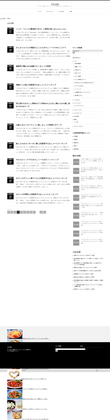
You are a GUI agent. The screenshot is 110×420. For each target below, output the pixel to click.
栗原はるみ (76, 142)
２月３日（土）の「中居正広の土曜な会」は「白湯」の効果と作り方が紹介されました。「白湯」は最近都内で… (92, 169)
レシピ (39, 11)
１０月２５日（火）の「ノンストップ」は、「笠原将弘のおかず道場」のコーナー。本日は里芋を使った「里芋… (92, 205)
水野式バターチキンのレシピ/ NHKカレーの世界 (84, 255)
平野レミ (76, 145)
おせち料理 (76, 116)
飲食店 (75, 119)
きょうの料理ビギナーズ (80, 79)
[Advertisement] (86, 32)
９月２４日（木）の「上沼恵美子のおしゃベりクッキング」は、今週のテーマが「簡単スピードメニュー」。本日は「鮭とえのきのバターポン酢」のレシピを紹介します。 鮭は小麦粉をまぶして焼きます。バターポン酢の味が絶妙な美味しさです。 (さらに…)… (43, 149)
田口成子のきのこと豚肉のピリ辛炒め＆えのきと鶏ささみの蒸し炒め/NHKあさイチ (43, 104)
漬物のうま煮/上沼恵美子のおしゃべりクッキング (36, 85)
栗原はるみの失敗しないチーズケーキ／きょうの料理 (85, 267)
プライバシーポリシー (78, 126)
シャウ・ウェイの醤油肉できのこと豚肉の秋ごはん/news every (41, 29)
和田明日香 (76, 149)
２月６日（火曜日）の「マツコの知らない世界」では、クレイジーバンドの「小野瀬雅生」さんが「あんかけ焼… (92, 161)
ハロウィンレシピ (77, 110)
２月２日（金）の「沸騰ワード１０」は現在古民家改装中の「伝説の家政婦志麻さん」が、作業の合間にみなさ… (92, 178)
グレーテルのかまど (79, 85)
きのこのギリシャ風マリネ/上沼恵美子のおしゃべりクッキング (41, 178)
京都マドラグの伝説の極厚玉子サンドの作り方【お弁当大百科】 (87, 270)
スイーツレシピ (49, 11)
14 (41, 212)
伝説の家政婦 (78, 63)
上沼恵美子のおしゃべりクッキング (82, 92)
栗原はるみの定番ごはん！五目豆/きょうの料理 (84, 277)
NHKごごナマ (78, 73)
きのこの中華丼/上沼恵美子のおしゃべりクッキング (37, 194)
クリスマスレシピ (77, 113)
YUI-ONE (55, 4)
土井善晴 (76, 136)
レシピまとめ (61, 11)
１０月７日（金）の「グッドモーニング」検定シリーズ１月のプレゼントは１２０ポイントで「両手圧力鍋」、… (92, 223)
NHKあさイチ (78, 69)
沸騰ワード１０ (78, 66)
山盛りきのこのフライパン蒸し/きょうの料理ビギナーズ (39, 125)
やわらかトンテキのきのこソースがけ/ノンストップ (37, 160)
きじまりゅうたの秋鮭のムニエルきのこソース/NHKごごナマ (41, 48)
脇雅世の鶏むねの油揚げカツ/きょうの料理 (33, 66)
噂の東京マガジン (79, 95)
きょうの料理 (78, 76)
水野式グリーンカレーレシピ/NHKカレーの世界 (84, 289)
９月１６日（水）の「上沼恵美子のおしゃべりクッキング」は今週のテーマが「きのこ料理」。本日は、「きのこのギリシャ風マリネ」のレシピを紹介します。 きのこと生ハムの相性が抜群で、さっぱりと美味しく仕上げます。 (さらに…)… (43, 184)
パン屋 (70, 11)
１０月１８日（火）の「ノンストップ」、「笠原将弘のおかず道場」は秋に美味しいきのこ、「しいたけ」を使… (92, 214)
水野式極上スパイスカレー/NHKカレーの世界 (83, 273)
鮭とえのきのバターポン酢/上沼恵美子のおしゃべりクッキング (41, 144)
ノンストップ (78, 89)
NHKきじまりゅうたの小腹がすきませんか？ (84, 82)
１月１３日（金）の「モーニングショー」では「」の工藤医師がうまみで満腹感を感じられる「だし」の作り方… (92, 196)
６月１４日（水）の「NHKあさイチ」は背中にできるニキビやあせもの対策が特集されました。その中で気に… (92, 187)
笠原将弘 (76, 139)
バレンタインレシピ (79, 105)
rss (97, 370)
